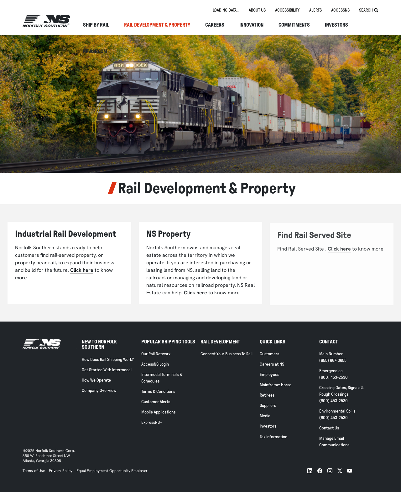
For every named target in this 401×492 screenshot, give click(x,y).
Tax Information (273, 436)
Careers (214, 25)
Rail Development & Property (157, 25)
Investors (336, 25)
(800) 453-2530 (333, 377)
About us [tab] (257, 10)
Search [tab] (368, 10)
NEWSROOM (95, 51)
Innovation (251, 25)
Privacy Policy (61, 470)
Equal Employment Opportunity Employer (112, 470)
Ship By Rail (96, 25)
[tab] (226, 10)
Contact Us (329, 428)
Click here (81, 270)
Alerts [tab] (315, 10)
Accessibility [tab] (287, 10)
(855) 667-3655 (332, 360)
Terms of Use (34, 470)
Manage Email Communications (334, 441)
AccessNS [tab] (340, 10)
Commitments (294, 25)
